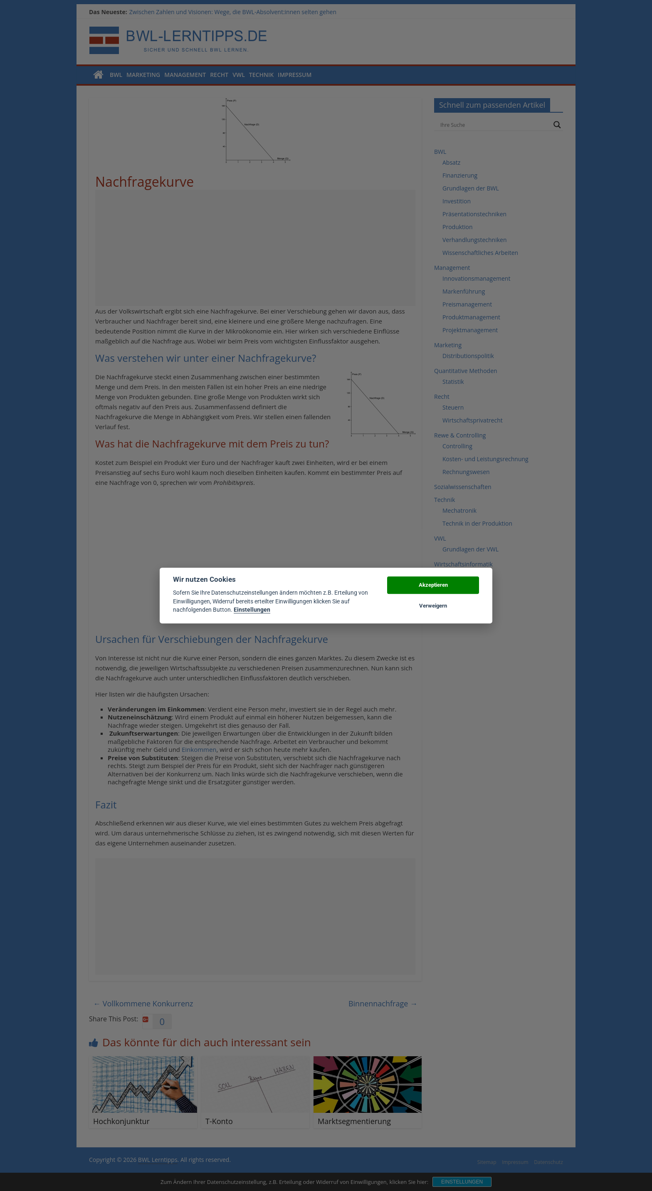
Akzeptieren (433, 585)
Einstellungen (252, 609)
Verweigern (433, 606)
